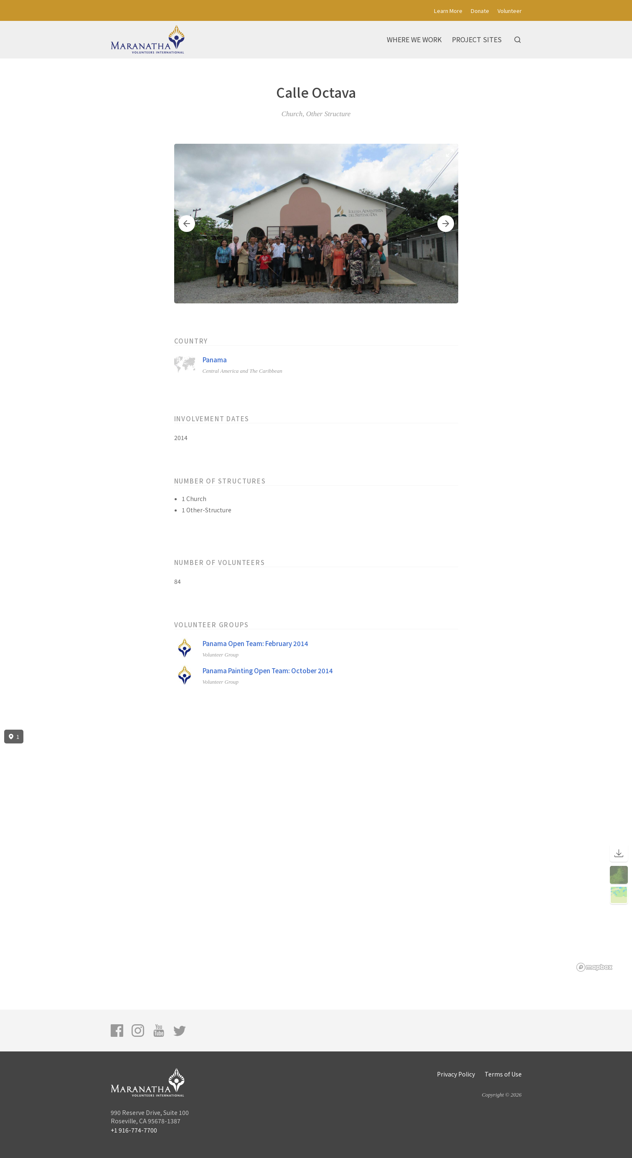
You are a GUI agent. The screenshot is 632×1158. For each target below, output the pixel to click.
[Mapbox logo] (594, 967)
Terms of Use (503, 1074)
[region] (316, 850)
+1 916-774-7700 (134, 1130)
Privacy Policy (456, 1074)
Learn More (448, 11)
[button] (186, 223)
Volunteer (509, 11)
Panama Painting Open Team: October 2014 (268, 670)
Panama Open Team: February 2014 (255, 643)
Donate (480, 11)
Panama (215, 359)
